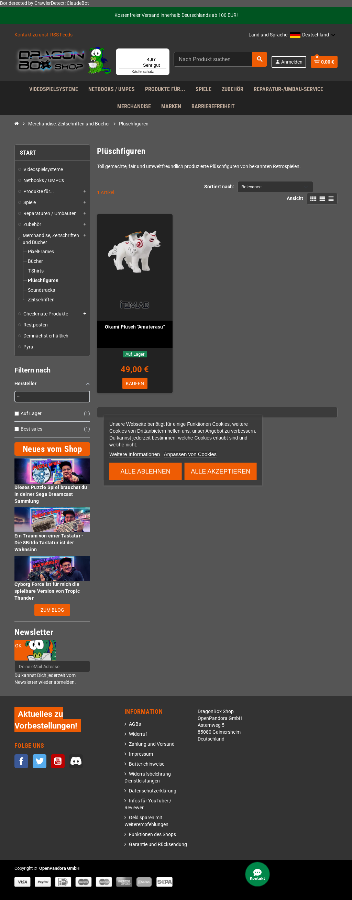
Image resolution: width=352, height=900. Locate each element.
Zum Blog (52, 610)
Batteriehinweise (146, 764)
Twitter (39, 761)
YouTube (58, 761)
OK (18, 645)
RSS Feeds (61, 35)
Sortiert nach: (219, 187)
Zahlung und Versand (152, 744)
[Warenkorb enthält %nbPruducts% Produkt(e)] (324, 62)
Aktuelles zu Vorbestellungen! (45, 720)
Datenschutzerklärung (152, 791)
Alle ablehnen (145, 471)
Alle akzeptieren (220, 471)
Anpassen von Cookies (190, 454)
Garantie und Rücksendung (158, 844)
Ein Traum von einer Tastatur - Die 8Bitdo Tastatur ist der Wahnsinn (49, 542)
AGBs (135, 724)
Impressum (141, 754)
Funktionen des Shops (152, 834)
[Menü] (165, 52)
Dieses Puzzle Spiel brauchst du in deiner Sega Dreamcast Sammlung (50, 494)
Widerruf (138, 734)
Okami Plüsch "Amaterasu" (135, 327)
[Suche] (220, 59)
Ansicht (295, 198)
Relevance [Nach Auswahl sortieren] (251, 186)
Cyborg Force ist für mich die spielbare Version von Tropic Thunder (47, 591)
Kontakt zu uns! (31, 35)
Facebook (21, 761)
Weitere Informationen (134, 454)
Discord (76, 761)
